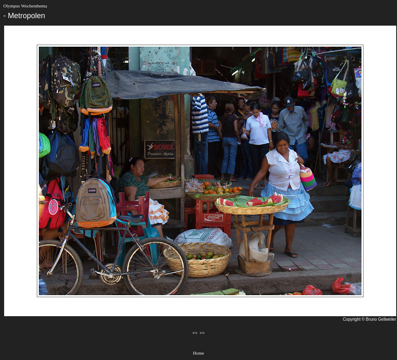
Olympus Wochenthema (25, 5)
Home (198, 352)
